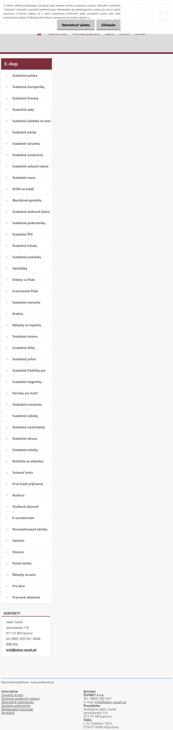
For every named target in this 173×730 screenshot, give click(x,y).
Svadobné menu (24, 177)
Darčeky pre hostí (25, 393)
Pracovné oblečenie (26, 597)
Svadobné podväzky (26, 257)
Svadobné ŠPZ (22, 234)
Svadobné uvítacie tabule (30, 166)
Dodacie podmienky (16, 705)
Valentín (18, 540)
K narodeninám (23, 517)
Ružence (18, 495)
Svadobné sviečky (25, 449)
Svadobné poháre (24, 75)
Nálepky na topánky (26, 325)
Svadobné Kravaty (25, 98)
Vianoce (18, 552)
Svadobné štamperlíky (28, 86)
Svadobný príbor (24, 359)
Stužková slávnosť (25, 506)
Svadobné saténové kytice (31, 211)
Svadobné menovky (26, 302)
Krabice (17, 313)
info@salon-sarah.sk (21, 649)
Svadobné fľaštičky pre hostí (28, 372)
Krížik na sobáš (23, 189)
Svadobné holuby (24, 245)
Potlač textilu (22, 563)
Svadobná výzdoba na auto (31, 120)
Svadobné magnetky (27, 381)
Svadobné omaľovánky (28, 427)
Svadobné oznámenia (27, 154)
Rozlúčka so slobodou (28, 461)
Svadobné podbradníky (29, 223)
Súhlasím (108, 25)
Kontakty (8, 712)
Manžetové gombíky (27, 200)
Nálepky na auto (24, 574)
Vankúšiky (19, 268)
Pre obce (18, 586)
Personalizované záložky (30, 529)
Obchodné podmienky (17, 702)
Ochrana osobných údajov (20, 698)
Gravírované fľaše (25, 291)
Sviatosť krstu (22, 472)
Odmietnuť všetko (74, 25)
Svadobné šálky (23, 347)
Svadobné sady (23, 109)
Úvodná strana (12, 695)
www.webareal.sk (42, 682)
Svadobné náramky (26, 143)
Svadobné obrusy (24, 438)
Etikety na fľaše (23, 279)
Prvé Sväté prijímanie (27, 483)
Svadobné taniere (25, 336)
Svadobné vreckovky (27, 404)
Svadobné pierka (24, 132)
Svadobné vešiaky (25, 415)
